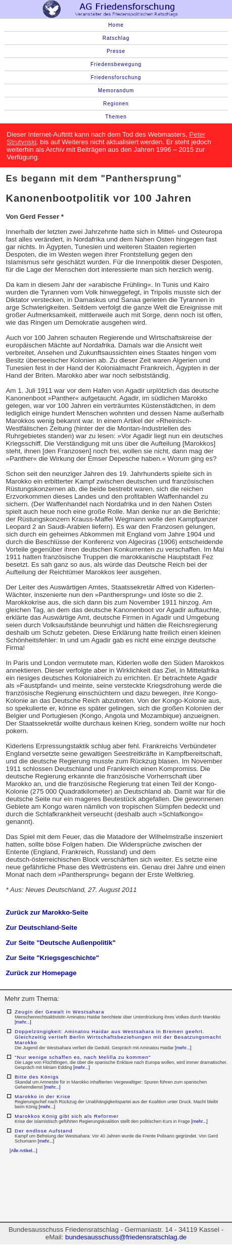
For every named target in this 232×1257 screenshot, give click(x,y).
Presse (116, 51)
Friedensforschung (116, 77)
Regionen (116, 103)
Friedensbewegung (116, 64)
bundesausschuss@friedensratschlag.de (126, 1237)
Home (116, 25)
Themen (116, 116)
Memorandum (116, 90)
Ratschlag (116, 38)
